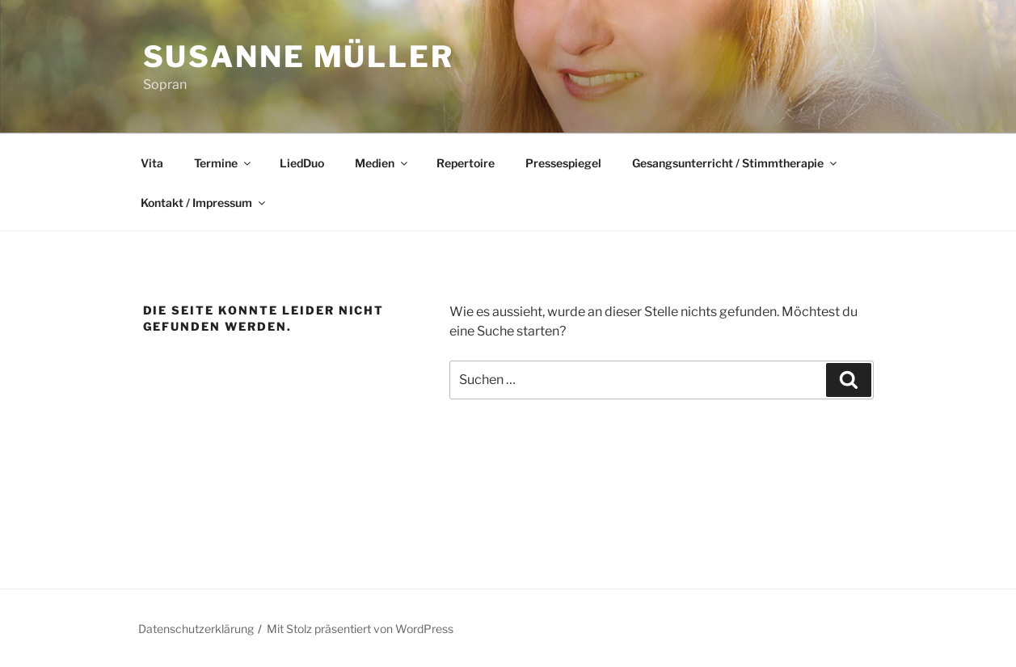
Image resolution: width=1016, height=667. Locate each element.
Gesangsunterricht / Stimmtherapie (735, 163)
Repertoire (465, 163)
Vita (152, 163)
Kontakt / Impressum (204, 202)
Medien (382, 163)
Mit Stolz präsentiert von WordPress (360, 628)
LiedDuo (302, 163)
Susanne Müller (298, 56)
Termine (223, 163)
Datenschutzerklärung (196, 628)
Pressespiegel (563, 163)
